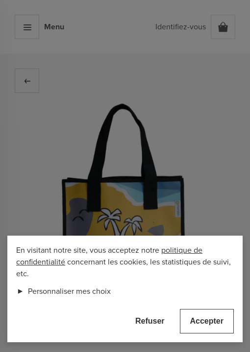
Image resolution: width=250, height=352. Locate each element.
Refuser (150, 321)
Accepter (207, 321)
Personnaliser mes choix (63, 291)
